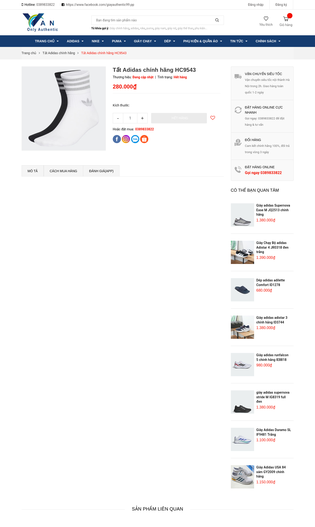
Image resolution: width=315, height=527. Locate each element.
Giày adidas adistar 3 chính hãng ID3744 (272, 320)
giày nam (160, 28)
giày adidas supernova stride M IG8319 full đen (273, 397)
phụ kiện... (201, 28)
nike (142, 28)
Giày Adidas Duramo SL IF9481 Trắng (273, 432)
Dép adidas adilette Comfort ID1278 (270, 282)
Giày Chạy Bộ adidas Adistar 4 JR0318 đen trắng (272, 247)
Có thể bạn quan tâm (255, 190)
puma (149, 28)
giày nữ (171, 28)
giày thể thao (186, 28)
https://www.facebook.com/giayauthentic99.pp (100, 5)
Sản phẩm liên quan (157, 508)
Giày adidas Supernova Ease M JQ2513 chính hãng (273, 210)
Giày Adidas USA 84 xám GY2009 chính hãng (271, 471)
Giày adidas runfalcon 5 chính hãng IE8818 (272, 357)
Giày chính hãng (119, 28)
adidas (135, 28)
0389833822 (45, 5)
